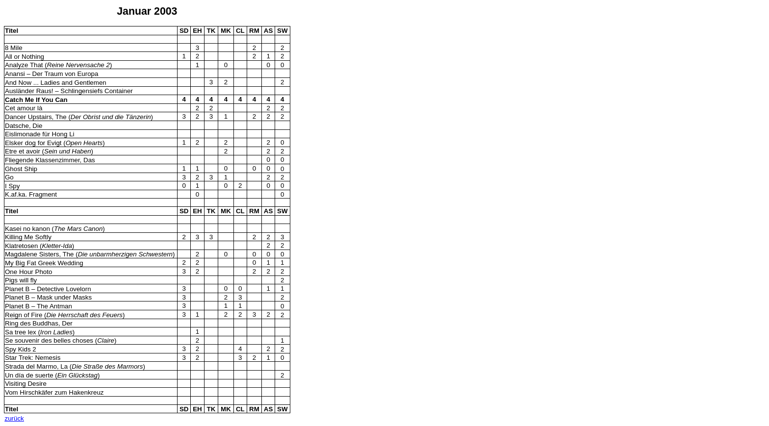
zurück (14, 418)
